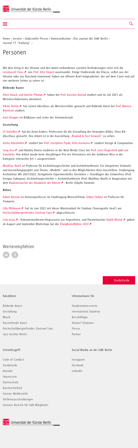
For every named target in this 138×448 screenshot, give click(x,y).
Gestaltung (10, 311)
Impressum (10, 376)
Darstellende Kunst (15, 323)
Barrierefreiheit (12, 388)
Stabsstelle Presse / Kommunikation (48, 38)
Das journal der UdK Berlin (91, 38)
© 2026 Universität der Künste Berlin (22, 420)
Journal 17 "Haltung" (17, 43)
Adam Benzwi (11, 197)
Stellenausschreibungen (18, 399)
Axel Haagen (11, 117)
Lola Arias (9, 219)
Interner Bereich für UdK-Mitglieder (25, 405)
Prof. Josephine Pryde (57, 143)
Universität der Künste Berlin (18, 7)
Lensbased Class (13, 72)
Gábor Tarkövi (94, 197)
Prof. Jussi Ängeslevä (104, 150)
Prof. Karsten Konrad (73, 95)
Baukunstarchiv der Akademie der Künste (34, 183)
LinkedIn (77, 371)
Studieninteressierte (84, 306)
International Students (86, 311)
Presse (76, 328)
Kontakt (8, 371)
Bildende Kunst (12, 306)
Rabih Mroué (114, 219)
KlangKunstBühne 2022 (74, 224)
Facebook (78, 365)
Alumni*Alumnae (83, 323)
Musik (7, 317)
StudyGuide (118, 280)
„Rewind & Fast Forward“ (86, 136)
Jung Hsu (8, 150)
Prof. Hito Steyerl (43, 72)
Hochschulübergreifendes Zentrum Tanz (28, 328)
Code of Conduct (13, 359)
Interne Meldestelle (15, 393)
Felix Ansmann (81, 143)
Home (6, 38)
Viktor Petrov (11, 106)
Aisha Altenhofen (13, 143)
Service (17, 38)
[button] (131, 24)
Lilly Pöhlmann (12, 208)
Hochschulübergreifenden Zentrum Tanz (27, 212)
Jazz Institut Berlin (15, 334)
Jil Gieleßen (10, 131)
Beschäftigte (80, 317)
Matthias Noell (12, 166)
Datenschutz (11, 382)
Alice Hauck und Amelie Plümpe (23, 95)
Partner (76, 334)
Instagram (78, 359)
